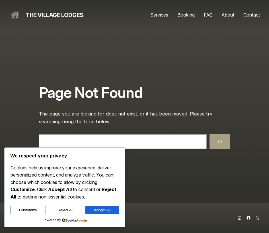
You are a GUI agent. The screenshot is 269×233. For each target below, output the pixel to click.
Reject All (65, 210)
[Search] (220, 141)
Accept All (102, 210)
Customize (28, 210)
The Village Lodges (55, 15)
